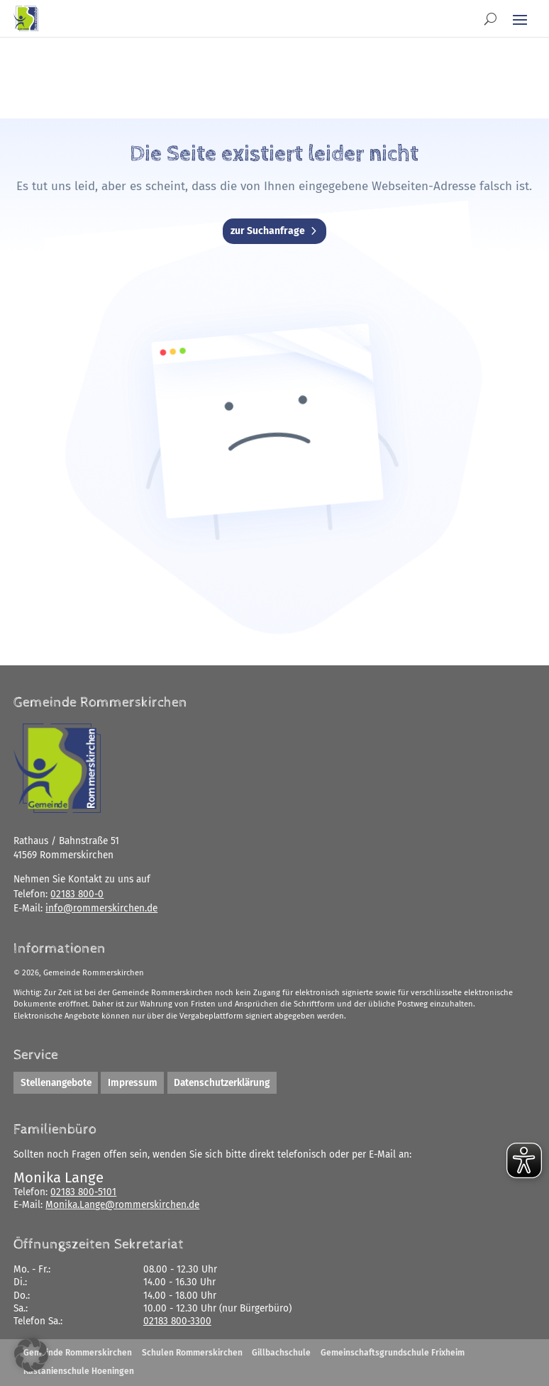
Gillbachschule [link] (281, 1353)
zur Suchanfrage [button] (268, 231)
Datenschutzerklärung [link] (222, 1083)
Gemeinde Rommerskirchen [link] (77, 1353)
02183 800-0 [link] (77, 894)
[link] (25, 18)
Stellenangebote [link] (56, 1083)
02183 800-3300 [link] (177, 1321)
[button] (520, 19)
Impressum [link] (132, 1083)
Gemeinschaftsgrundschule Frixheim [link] (393, 1353)
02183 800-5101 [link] (83, 1192)
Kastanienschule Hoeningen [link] (78, 1371)
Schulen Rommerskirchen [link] (192, 1353)
